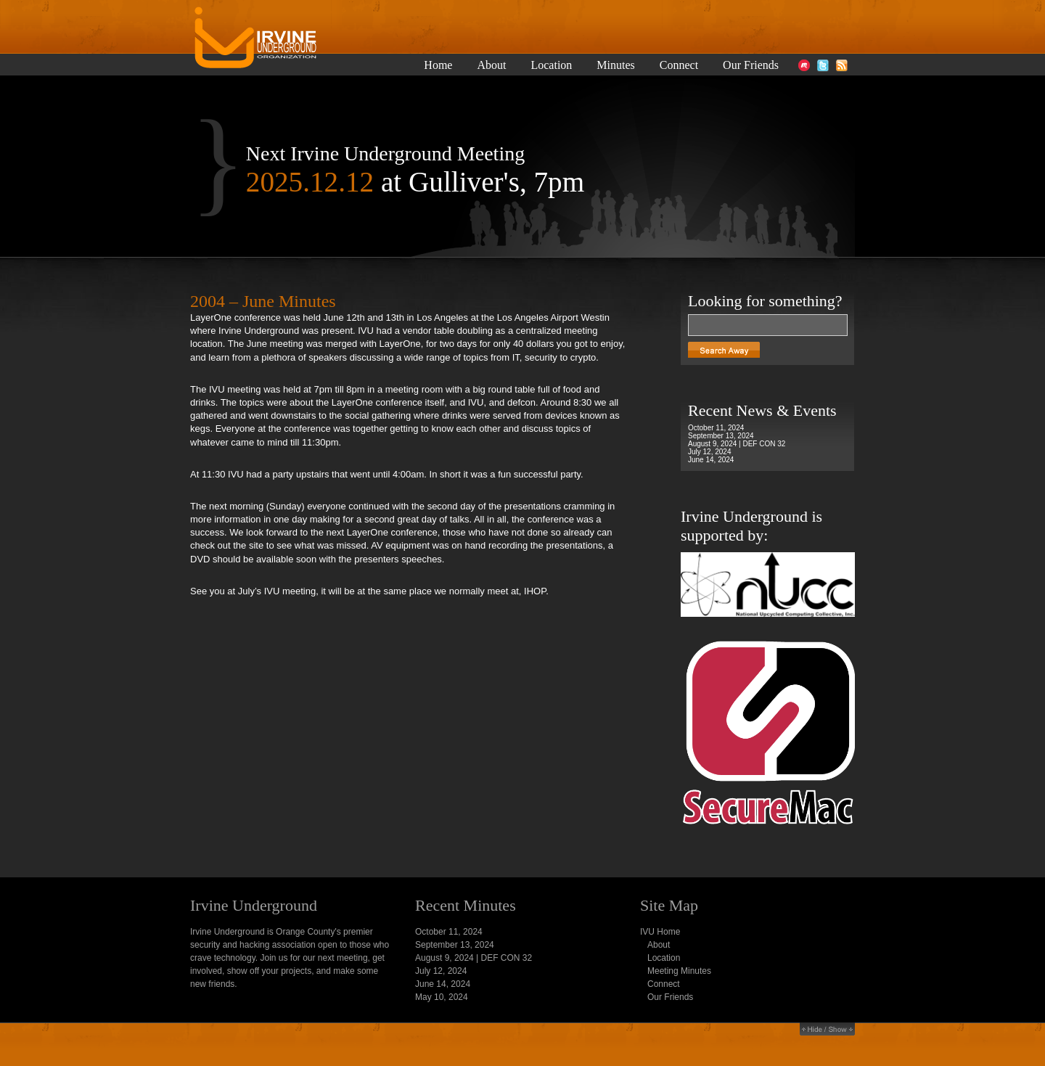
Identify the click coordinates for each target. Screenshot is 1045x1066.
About (491, 65)
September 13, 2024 (721, 436)
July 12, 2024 (710, 452)
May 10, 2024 (441, 997)
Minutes (615, 65)
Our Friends (751, 65)
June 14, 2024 (711, 460)
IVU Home (660, 932)
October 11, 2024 (716, 428)
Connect (679, 65)
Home (438, 65)
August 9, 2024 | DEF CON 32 (736, 444)
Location (551, 65)
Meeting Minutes (679, 971)
